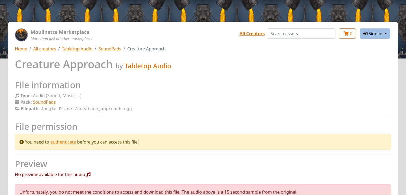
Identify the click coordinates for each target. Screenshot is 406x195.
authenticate (63, 141)
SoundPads (110, 49)
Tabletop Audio (77, 49)
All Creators (252, 34)
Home (21, 49)
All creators (44, 49)
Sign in (373, 34)
